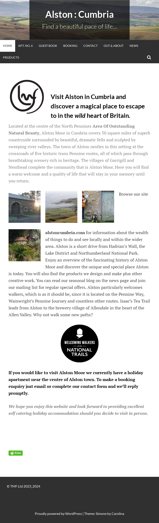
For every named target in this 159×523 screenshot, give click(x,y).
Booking (70, 45)
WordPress (73, 513)
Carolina (118, 513)
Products (11, 57)
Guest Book (48, 45)
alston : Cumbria (79, 14)
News (134, 45)
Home (7, 45)
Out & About (114, 45)
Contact (90, 45)
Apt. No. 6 (25, 45)
